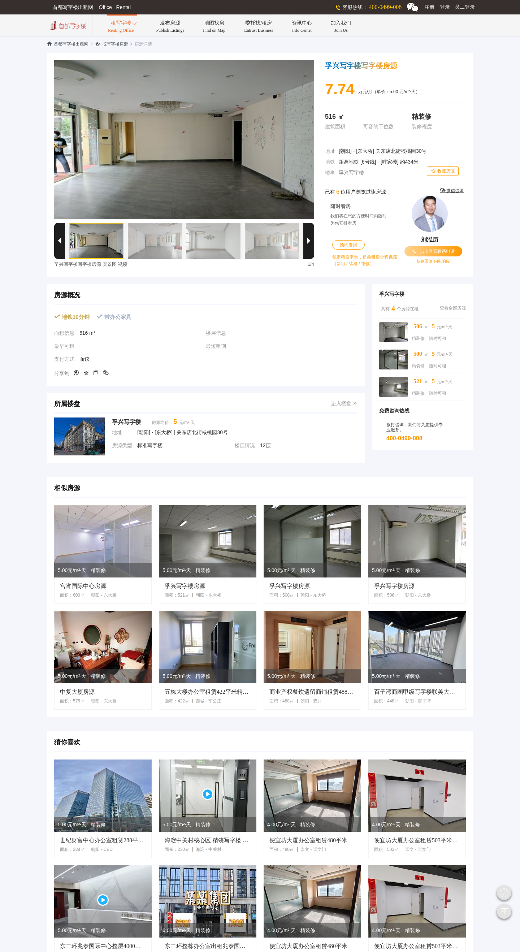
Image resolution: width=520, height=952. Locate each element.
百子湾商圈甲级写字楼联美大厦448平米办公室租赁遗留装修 (417, 692)
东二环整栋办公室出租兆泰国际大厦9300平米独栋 (208, 946)
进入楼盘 (344, 403)
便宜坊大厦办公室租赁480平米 (308, 840)
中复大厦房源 (77, 692)
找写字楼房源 (111, 44)
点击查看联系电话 (433, 251)
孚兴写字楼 (351, 173)
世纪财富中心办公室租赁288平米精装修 (103, 840)
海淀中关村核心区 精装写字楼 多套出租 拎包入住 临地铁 (208, 840)
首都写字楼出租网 (67, 44)
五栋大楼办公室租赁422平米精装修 (208, 692)
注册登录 (437, 7)
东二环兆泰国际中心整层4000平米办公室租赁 (103, 946)
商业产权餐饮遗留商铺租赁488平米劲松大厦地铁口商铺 (312, 692)
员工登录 (465, 7)
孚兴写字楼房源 (185, 586)
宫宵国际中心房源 (83, 586)
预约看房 (348, 244)
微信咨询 (452, 190)
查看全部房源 (453, 308)
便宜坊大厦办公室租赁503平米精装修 (417, 840)
